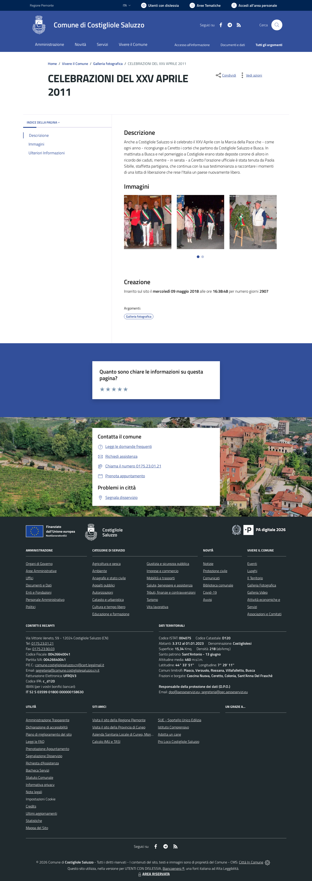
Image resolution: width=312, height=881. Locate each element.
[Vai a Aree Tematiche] (205, 5)
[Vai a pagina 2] (202, 256)
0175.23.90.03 (43, 648)
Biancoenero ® (173, 868)
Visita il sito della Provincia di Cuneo (118, 727)
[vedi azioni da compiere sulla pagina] (250, 75)
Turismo (152, 599)
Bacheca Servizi (37, 770)
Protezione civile (215, 570)
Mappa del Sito (37, 827)
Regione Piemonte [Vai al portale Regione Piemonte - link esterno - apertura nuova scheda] (42, 5)
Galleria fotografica (108, 63)
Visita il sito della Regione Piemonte (119, 720)
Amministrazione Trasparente (47, 720)
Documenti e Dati (39, 585)
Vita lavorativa (157, 606)
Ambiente (99, 570)
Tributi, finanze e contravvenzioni (171, 592)
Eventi (252, 563)
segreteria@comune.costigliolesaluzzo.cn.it (68, 670)
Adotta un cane (169, 734)
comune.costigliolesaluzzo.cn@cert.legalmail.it (69, 665)
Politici (30, 606)
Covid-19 (210, 592)
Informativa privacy (40, 784)
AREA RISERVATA (153, 874)
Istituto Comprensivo (173, 727)
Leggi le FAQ (35, 741)
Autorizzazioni (102, 592)
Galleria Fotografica (261, 585)
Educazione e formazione (110, 614)
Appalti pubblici (103, 585)
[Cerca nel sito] (276, 25)
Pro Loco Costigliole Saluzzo (178, 741)
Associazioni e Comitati (264, 614)
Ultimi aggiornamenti (41, 813)
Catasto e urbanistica (108, 599)
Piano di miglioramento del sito (49, 734)
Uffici (29, 578)
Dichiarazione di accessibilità (47, 727)
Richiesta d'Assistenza (42, 763)
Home (52, 63)
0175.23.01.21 (42, 643)
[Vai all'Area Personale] (254, 5)
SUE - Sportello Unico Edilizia (179, 720)
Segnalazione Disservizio (44, 756)
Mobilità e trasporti (161, 578)
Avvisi (207, 599)
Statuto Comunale (39, 777)
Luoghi (252, 570)
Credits (31, 806)
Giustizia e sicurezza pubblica (168, 563)
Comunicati (211, 578)
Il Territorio (255, 578)
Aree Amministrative (41, 570)
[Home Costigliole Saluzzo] (87, 25)
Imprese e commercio (162, 570)
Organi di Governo (39, 563)
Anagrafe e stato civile (109, 578)
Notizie (208, 563)
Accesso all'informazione (192, 44)
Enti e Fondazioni (38, 592)
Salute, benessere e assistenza (170, 585)
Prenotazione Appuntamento (47, 748)
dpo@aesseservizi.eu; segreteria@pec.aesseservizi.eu (208, 692)
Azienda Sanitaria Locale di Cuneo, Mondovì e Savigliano (134, 734)
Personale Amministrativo (45, 599)
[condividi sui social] (225, 75)
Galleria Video (257, 592)
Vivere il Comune (75, 63)
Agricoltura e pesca (106, 563)
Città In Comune (251, 862)
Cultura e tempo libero (108, 606)
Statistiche (34, 820)
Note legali (34, 792)
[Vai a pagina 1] (198, 256)
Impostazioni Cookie (40, 799)
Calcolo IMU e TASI (106, 741)
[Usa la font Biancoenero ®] (160, 5)
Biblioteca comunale (218, 585)
